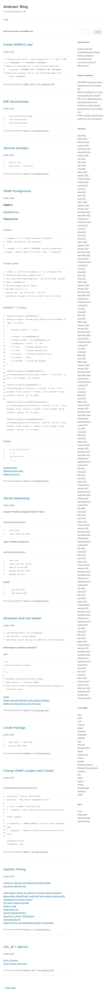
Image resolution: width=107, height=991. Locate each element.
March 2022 (82, 282)
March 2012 (82, 678)
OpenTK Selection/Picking (14, 901)
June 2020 (82, 352)
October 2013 (83, 618)
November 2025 (84, 152)
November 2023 (84, 215)
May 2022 (82, 275)
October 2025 (83, 155)
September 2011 (84, 698)
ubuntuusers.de (10, 460)
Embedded (82, 735)
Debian (80, 728)
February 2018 (83, 445)
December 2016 (84, 492)
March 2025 (82, 172)
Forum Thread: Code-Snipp (15, 951)
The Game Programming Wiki (16, 891)
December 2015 (84, 532)
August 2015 (83, 545)
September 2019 (84, 382)
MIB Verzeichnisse (16, 100)
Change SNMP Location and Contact (28, 760)
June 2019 (82, 392)
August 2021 (83, 305)
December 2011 (84, 688)
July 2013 (81, 628)
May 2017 (82, 475)
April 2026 (82, 135)
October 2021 (83, 299)
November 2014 (84, 575)
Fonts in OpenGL (10, 948)
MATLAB (81, 745)
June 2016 (82, 512)
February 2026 (83, 142)
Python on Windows (86, 56)
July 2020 (81, 348)
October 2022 (83, 259)
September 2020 (84, 342)
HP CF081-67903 (85, 59)
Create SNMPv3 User (18, 44)
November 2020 (84, 335)
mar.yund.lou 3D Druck (87, 62)
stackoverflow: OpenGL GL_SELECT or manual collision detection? (32, 881)
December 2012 (84, 651)
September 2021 (84, 302)
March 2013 (82, 641)
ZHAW (80, 794)
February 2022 (83, 285)
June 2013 (82, 631)
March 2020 (82, 362)
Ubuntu (32, 83)
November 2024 (84, 179)
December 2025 (84, 149)
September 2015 (84, 542)
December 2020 (84, 332)
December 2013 (84, 611)
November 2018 (84, 415)
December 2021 (84, 292)
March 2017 (82, 482)
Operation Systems (85, 765)
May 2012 (82, 671)
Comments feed (84, 818)
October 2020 (83, 338)
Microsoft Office (84, 748)
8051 (80, 715)
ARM (80, 718)
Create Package (14, 717)
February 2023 (83, 245)
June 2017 (82, 472)
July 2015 (81, 548)
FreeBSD (27, 743)
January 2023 (83, 249)
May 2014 (82, 595)
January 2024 (83, 209)
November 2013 (84, 615)
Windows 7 (82, 791)
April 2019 (82, 398)
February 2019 (83, 405)
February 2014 (83, 605)
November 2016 (84, 495)
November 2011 (84, 691)
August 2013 (83, 625)
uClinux (81, 785)
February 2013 (83, 645)
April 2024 (82, 199)
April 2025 (82, 169)
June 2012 (82, 668)
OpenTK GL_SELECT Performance (18, 904)
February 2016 (83, 525)
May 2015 (82, 555)
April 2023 (82, 239)
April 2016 (82, 518)
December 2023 (84, 212)
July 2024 (81, 189)
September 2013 (84, 621)
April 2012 (82, 675)
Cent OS (81, 725)
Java (79, 741)
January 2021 (83, 328)
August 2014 (83, 585)
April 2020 (82, 358)
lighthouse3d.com (11, 897)
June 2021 (82, 312)
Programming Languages (88, 768)
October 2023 (83, 219)
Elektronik (82, 731)
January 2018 (83, 448)
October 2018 (83, 418)
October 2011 (83, 695)
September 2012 (84, 661)
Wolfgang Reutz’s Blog (13, 463)
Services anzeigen (15, 147)
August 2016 (83, 505)
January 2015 (83, 568)
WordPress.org (84, 821)
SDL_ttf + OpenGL (16, 934)
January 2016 (83, 528)
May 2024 (82, 195)
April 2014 (82, 598)
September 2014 (84, 581)
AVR (79, 721)
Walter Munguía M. (11, 466)
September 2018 (84, 422)
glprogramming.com (12, 907)
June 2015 (82, 551)
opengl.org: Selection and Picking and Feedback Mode (27, 871)
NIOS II (81, 758)
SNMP (25, 83)
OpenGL (26, 917)
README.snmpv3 (11, 210)
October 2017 (83, 458)
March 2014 (82, 601)
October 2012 (83, 658)
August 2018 (83, 425)
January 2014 (83, 608)
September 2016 (84, 502)
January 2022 (83, 289)
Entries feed (82, 814)
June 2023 (82, 232)
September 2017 (84, 462)
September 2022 (84, 262)
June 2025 (82, 162)
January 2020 (83, 368)
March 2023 (82, 242)
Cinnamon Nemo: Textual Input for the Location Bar (90, 85)
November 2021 (84, 295)
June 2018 (82, 432)
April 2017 (82, 478)
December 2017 (84, 452)
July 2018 (81, 428)
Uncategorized (83, 788)
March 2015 (82, 561)
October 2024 (83, 182)
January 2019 (83, 408)
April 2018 (82, 438)
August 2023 (83, 225)
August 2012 (83, 665)
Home (5, 20)
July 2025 (81, 159)
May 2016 (82, 515)
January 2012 (83, 685)
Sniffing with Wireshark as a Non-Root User (22, 693)
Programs (81, 771)
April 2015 (82, 558)
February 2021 (83, 325)
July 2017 (81, 468)
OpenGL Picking (14, 857)
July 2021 (81, 308)
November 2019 (84, 375)
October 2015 (83, 538)
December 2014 (84, 571)
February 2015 (83, 565)
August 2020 (83, 345)
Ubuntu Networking (16, 490)
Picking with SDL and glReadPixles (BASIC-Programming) (28, 911)
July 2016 (81, 508)
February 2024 (83, 205)
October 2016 (83, 498)
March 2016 (82, 522)
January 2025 (83, 175)
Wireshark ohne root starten (22, 609)
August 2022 (83, 265)
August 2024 (83, 185)
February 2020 (83, 365)
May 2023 (82, 235)
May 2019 (82, 395)
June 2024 (82, 192)
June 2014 (82, 591)
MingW (80, 751)
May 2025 (82, 165)
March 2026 (82, 139)
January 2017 (83, 488)
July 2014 (81, 588)
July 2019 (81, 388)
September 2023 (84, 222)
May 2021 (82, 315)
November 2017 (84, 455)
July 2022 (81, 269)
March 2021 (82, 322)
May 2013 (82, 635)
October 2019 (83, 378)
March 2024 (82, 202)
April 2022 (82, 279)
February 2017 (83, 485)
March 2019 (82, 402)
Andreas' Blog (15, 7)
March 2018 (82, 442)
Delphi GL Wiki (9, 894)
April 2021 (82, 318)
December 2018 (84, 412)
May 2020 (82, 355)
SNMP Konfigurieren (17, 189)
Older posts (9, 975)
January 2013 (83, 648)
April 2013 (82, 638)
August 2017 (83, 465)
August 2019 (83, 385)
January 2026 (83, 145)
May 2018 (82, 435)
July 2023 (81, 229)
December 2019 (84, 372)
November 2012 (84, 655)
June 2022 (82, 272)
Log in (80, 811)
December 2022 (84, 252)
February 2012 (83, 681)
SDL (33, 958)
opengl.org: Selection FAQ (14, 874)
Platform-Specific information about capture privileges (26, 690)
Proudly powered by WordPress (15, 986)
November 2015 (84, 535)
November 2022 (84, 255)
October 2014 (83, 578)
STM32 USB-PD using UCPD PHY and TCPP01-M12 (90, 108)
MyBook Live (83, 755)
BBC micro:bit (83, 65)
